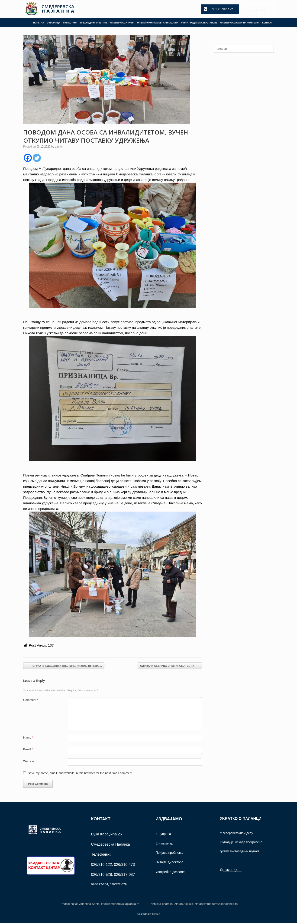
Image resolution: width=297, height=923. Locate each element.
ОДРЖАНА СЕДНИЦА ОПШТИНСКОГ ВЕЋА (169, 666)
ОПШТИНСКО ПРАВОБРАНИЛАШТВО (157, 22)
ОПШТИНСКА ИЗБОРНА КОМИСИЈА (239, 22)
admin (59, 146)
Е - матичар (164, 843)
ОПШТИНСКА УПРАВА (122, 22)
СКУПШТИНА (70, 22)
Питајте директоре (169, 862)
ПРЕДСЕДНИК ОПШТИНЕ (93, 22)
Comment (30, 700)
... (239, 870)
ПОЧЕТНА (38, 22)
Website (28, 761)
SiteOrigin (145, 914)
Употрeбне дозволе (170, 872)
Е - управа (163, 834)
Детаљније (229, 870)
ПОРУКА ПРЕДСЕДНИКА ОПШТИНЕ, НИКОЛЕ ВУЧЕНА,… (64, 666)
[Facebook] (28, 158)
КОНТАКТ (267, 22)
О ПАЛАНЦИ (53, 22)
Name (28, 737)
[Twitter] (37, 158)
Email (28, 749)
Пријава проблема (169, 852)
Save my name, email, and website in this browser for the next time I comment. (80, 773)
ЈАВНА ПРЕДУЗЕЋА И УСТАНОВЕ (199, 22)
